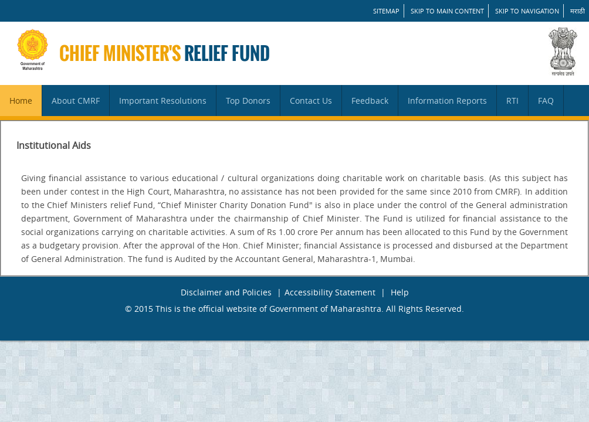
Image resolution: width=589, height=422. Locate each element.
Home (20, 100)
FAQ (546, 100)
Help (400, 292)
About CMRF (76, 100)
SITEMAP (386, 10)
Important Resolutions (163, 100)
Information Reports (447, 100)
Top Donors (248, 100)
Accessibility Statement (330, 292)
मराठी (577, 10)
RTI (512, 100)
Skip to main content (447, 10)
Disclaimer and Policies (226, 292)
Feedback (369, 100)
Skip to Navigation (527, 10)
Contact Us (311, 100)
